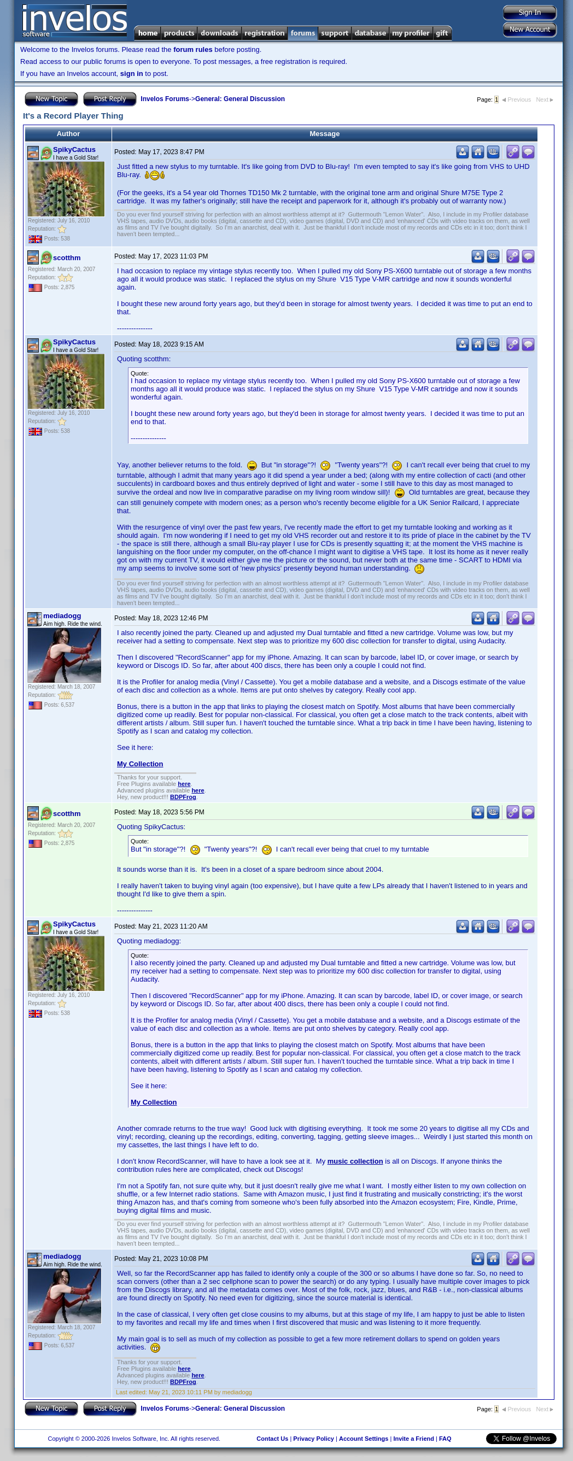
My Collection (140, 764)
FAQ (445, 1438)
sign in (131, 73)
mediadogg (62, 616)
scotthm (67, 258)
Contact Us (272, 1438)
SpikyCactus (74, 149)
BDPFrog (183, 797)
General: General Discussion (240, 99)
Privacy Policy (313, 1438)
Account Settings (363, 1438)
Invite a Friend (413, 1438)
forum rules (193, 49)
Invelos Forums (165, 99)
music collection (355, 1161)
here (184, 784)
